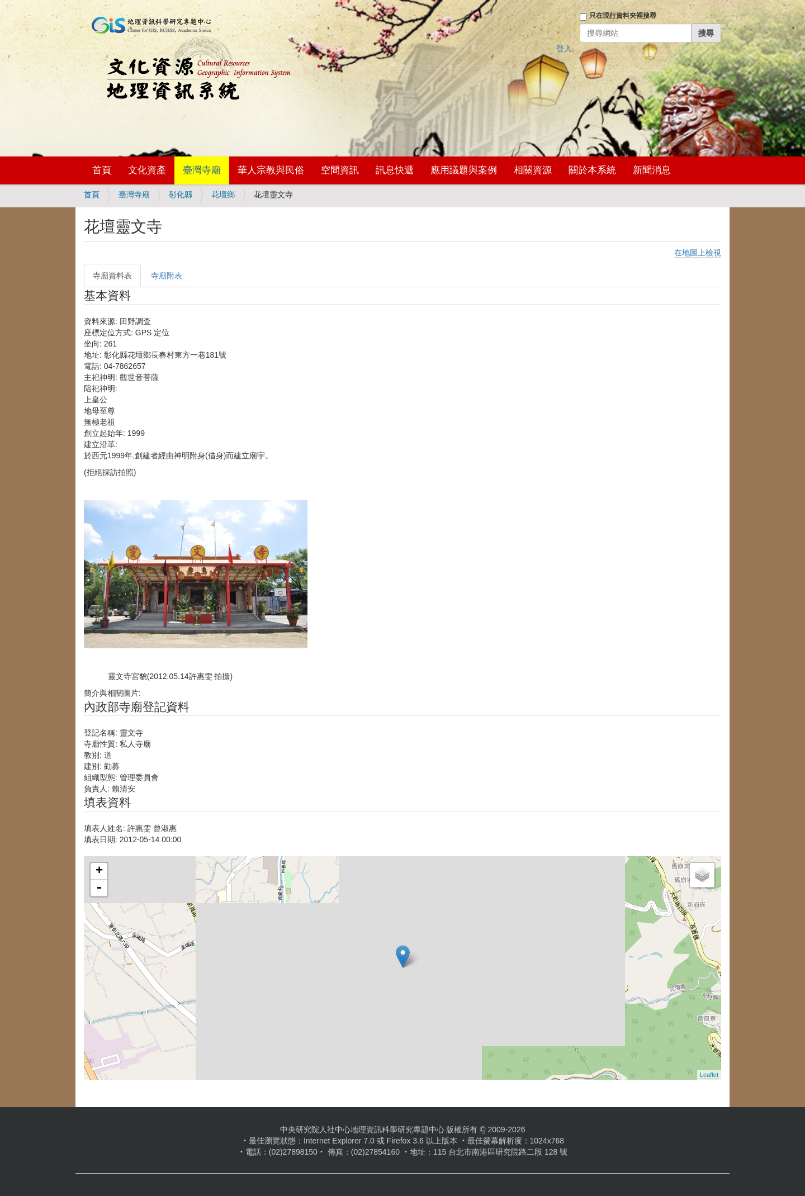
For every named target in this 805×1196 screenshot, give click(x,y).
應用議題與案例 (463, 170)
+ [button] (99, 871)
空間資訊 (340, 170)
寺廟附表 (166, 275)
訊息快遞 (395, 170)
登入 (564, 48)
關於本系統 (592, 170)
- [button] (99, 888)
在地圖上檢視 (697, 252)
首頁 (101, 170)
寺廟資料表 (112, 275)
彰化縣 (180, 194)
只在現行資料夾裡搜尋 (622, 16)
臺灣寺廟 (202, 170)
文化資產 (147, 170)
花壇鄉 (223, 194)
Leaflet (709, 1074)
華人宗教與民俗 (271, 170)
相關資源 (533, 170)
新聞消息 (652, 170)
